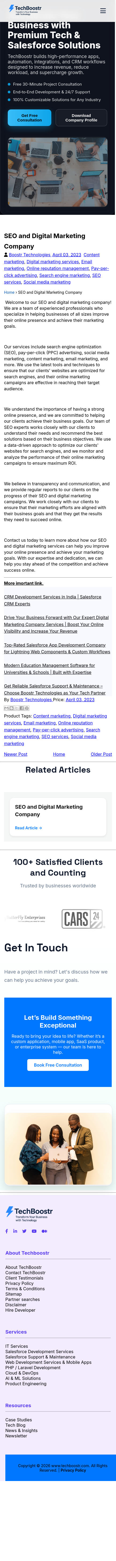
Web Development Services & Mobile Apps (48, 1362)
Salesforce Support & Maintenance (40, 1357)
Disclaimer (15, 1304)
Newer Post (15, 754)
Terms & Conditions (25, 1288)
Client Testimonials (24, 1278)
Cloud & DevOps (21, 1373)
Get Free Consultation (29, 117)
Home (59, 754)
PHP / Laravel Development (32, 1367)
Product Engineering (26, 1383)
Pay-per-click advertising (58, 729)
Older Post (101, 754)
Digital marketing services (53, 261)
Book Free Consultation (58, 1065)
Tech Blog (15, 1425)
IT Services (16, 1346)
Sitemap (13, 1294)
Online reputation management (58, 268)
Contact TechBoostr (25, 1272)
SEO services (54, 736)
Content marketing (52, 716)
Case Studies (18, 1419)
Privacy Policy (19, 1283)
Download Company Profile (81, 117)
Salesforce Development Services (39, 1351)
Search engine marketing (64, 275)
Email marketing (40, 723)
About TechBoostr (23, 1267)
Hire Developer (20, 1310)
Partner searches (22, 1299)
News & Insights (21, 1430)
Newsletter (16, 1435)
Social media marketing (47, 282)
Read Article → (28, 828)
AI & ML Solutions (23, 1378)
